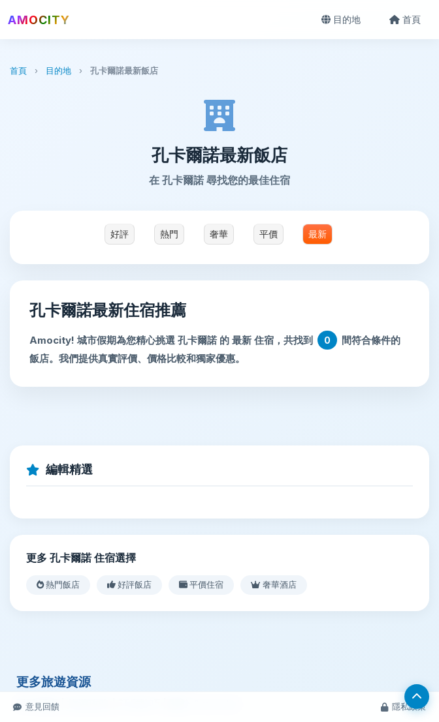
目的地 (341, 19)
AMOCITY (39, 20)
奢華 (219, 234)
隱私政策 (403, 706)
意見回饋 (36, 706)
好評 (119, 234)
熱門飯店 (58, 584)
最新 (317, 234)
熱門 (169, 234)
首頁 (405, 19)
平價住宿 (201, 584)
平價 (268, 234)
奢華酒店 (274, 584)
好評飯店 (129, 584)
